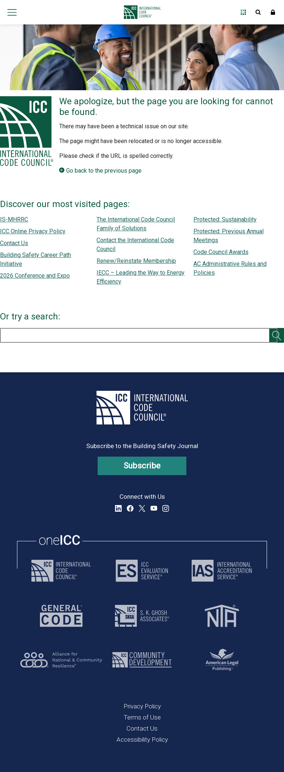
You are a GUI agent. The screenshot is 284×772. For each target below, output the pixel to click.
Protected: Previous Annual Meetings (228, 236)
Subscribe (142, 465)
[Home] (140, 12)
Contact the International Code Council (135, 245)
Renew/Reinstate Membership (136, 260)
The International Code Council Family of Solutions (136, 224)
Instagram (165, 508)
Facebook (130, 508)
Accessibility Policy (142, 739)
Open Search (258, 12)
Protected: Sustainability (225, 219)
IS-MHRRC (14, 219)
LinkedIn (118, 508)
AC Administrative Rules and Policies (230, 268)
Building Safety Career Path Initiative (35, 259)
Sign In (273, 12)
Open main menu (12, 12)
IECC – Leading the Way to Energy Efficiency (141, 277)
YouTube (153, 508)
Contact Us (14, 243)
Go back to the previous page (104, 170)
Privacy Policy (142, 706)
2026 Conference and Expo (35, 275)
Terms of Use (142, 717)
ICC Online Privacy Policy (32, 231)
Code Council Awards (220, 251)
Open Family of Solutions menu (243, 12)
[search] (138, 335)
